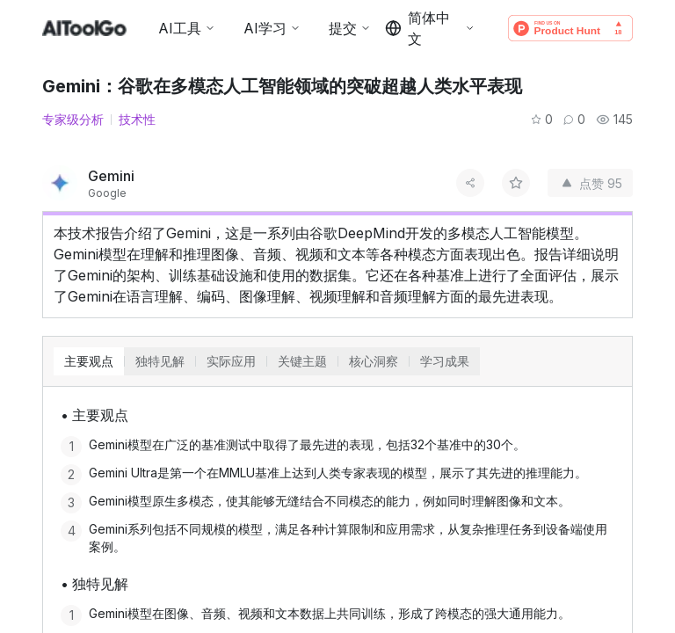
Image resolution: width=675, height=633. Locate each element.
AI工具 (186, 28)
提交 (350, 28)
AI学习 (272, 28)
